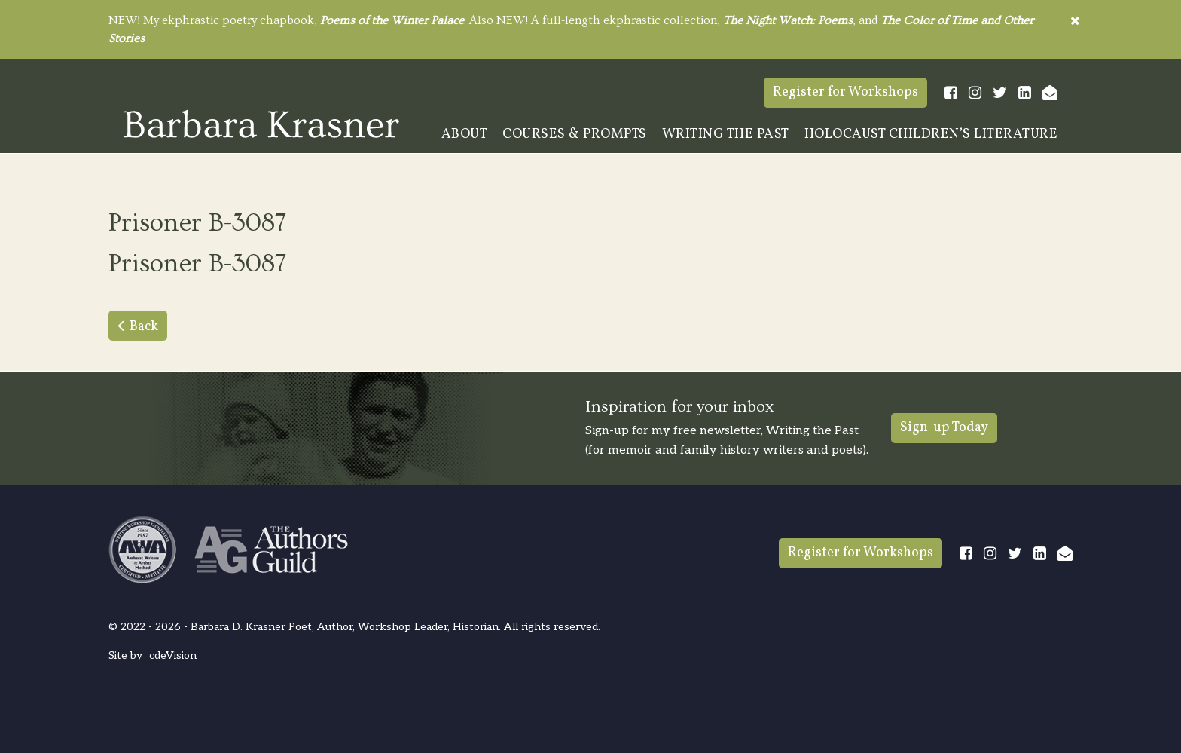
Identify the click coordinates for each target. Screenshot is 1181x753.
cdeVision (173, 655)
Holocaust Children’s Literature (931, 134)
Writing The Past (725, 134)
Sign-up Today (944, 427)
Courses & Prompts (574, 134)
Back (144, 326)
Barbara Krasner (261, 123)
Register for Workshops (845, 92)
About (464, 134)
